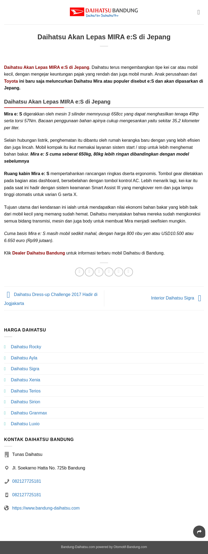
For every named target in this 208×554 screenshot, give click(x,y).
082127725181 (26, 481)
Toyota (11, 81)
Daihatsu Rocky (26, 346)
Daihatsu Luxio (25, 423)
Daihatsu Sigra (25, 368)
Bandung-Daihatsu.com (78, 547)
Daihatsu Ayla (24, 358)
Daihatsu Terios (26, 391)
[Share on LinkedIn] (128, 272)
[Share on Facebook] (89, 272)
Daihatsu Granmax (29, 413)
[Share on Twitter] (99, 272)
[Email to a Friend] (109, 272)
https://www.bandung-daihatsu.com (46, 508)
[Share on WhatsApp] (79, 272)
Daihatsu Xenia (25, 380)
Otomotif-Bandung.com (130, 547)
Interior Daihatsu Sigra (177, 298)
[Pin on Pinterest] (118, 272)
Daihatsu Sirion (25, 402)
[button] (200, 12)
